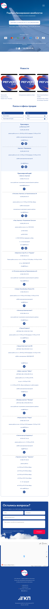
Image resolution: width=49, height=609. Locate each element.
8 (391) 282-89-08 (24, 130)
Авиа (28, 116)
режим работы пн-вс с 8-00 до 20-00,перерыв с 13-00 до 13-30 (24, 424)
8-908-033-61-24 (24, 256)
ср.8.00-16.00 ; (24, 234)
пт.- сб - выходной (24, 482)
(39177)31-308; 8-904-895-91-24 (24, 403)
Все (4, 113)
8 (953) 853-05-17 (24, 196)
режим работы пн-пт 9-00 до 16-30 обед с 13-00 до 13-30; (24, 295)
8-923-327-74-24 (24, 438)
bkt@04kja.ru (24, 392)
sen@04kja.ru (24, 302)
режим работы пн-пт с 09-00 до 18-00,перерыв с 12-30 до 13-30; (24, 353)
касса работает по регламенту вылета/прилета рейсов (24, 278)
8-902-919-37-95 (24, 274)
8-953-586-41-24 (24, 313)
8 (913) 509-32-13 (25, 585)
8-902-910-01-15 (24, 292)
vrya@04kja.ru (24, 409)
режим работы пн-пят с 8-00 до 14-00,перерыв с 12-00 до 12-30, (25, 155)
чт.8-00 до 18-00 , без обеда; (24, 478)
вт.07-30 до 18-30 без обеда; (24, 471)
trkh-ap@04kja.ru (24, 488)
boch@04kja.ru (24, 212)
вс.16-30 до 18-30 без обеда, (24, 485)
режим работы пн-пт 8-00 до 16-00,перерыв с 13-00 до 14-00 (24, 335)
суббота (17, 356)
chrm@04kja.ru (24, 163)
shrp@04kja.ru (24, 266)
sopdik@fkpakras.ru (24, 185)
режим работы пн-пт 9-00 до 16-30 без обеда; (24, 202)
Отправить (39, 532)
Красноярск (6, 116)
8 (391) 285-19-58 (24, 151)
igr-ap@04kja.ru (24, 427)
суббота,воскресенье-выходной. (24, 299)
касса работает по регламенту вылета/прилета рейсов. (25, 182)
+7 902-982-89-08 (27, 48)
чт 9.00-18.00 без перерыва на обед (24, 238)
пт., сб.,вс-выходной (24, 242)
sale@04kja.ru (24, 140)
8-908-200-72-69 (24, 421)
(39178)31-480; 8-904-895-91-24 (24, 374)
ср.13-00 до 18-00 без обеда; (24, 474)
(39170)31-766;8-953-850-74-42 (24, 349)
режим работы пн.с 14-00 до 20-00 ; (24, 378)
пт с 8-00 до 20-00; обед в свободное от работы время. (24, 385)
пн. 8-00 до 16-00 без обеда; (24, 467)
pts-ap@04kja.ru (24, 245)
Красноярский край (8, 118)
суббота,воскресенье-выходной (24, 158)
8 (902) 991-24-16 (24, 223)
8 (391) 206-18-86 (25, 587)
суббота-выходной (24, 206)
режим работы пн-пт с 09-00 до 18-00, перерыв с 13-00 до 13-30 (24, 133)
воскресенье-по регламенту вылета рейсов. (24, 209)
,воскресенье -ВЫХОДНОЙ (27, 356)
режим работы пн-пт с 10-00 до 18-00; (24, 442)
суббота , (18, 137)
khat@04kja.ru (24, 320)
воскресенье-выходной (27, 137)
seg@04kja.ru (24, 449)
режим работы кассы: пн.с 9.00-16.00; (24, 227)
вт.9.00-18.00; (24, 231)
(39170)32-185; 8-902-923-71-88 (24, 331)
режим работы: (24, 463)
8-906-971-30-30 (24, 460)
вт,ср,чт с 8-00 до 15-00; (24, 381)
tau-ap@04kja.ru (24, 338)
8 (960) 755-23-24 (24, 179)
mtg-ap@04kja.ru (24, 281)
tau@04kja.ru (24, 363)
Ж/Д (28, 118)
